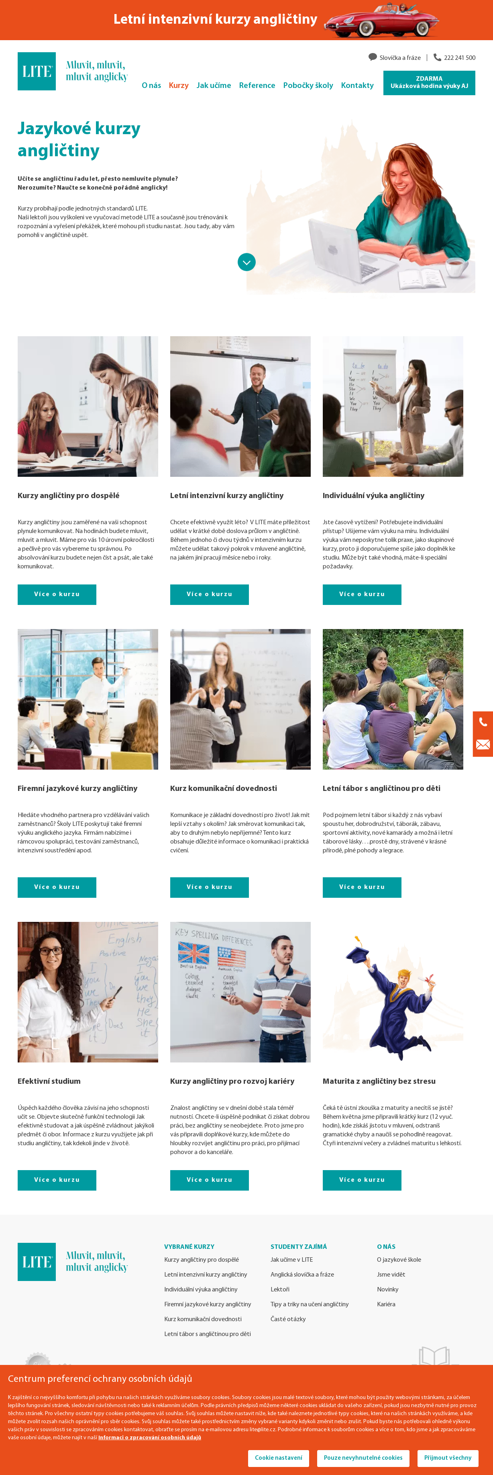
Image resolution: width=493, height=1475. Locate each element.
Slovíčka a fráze (400, 58)
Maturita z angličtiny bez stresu (379, 1082)
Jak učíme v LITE (292, 1260)
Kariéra (386, 1304)
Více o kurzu (57, 594)
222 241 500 (459, 58)
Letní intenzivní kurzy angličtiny (226, 496)
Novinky (388, 1290)
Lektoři (280, 1290)
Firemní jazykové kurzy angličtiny (77, 789)
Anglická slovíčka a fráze (302, 1275)
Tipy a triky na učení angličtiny (310, 1304)
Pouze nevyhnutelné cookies (363, 1458)
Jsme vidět (391, 1275)
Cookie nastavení (278, 1458)
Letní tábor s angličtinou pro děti (381, 789)
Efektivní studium (49, 1082)
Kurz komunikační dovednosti (223, 789)
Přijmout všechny (448, 1458)
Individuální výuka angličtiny (373, 496)
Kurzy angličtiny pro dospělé (69, 496)
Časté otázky (288, 1319)
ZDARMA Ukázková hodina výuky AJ (429, 83)
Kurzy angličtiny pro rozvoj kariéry (232, 1082)
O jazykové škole (399, 1260)
